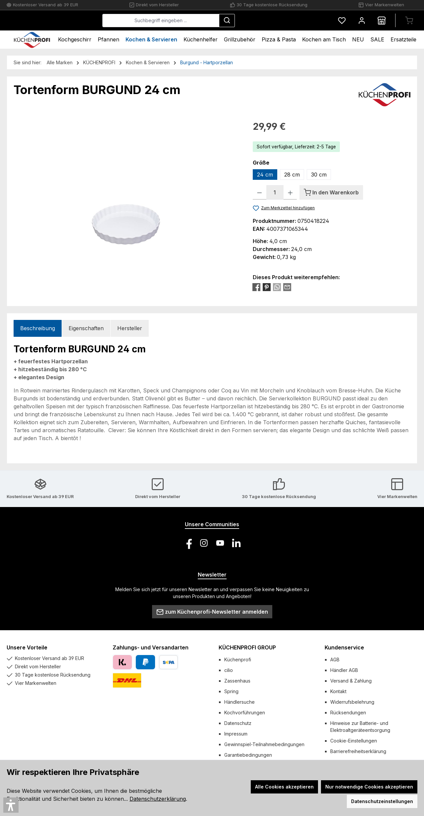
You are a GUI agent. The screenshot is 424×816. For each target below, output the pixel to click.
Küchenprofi (237, 659)
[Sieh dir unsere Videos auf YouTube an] (220, 543)
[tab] (38, 328)
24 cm (265, 174)
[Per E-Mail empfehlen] (287, 286)
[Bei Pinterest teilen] (267, 286)
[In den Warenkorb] (331, 192)
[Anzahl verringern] (259, 192)
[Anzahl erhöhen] (290, 192)
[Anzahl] (275, 192)
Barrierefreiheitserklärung (358, 751)
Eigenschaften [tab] (86, 328)
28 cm (292, 174)
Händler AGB (344, 670)
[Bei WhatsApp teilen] (277, 286)
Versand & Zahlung (351, 681)
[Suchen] (277, 20)
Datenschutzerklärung (158, 798)
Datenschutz (237, 723)
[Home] (32, 39)
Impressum (235, 734)
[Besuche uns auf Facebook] (187, 543)
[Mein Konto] (361, 20)
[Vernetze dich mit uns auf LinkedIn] (236, 543)
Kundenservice (344, 647)
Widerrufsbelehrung (352, 702)
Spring (231, 691)
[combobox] (210, 20)
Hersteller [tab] (129, 328)
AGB (335, 659)
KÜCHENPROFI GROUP (247, 647)
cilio (228, 670)
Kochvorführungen (244, 712)
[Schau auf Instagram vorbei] (203, 543)
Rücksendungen (348, 712)
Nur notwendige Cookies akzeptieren (369, 787)
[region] (126, 191)
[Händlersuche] (381, 20)
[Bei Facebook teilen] (256, 286)
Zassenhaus (237, 681)
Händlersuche (239, 702)
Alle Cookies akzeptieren (284, 787)
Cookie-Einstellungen (353, 740)
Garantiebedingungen (248, 755)
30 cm (319, 174)
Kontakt (338, 691)
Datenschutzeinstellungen (382, 801)
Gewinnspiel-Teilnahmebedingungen (264, 744)
